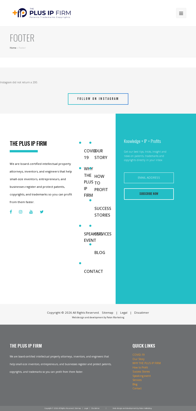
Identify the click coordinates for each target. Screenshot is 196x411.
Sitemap (77, 408)
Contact (93, 271)
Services (103, 234)
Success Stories (102, 212)
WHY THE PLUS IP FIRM (88, 182)
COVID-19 (91, 154)
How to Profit (101, 183)
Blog (99, 252)
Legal (86, 408)
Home (13, 47)
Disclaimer (95, 408)
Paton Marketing (115, 317)
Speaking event (93, 237)
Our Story (100, 154)
